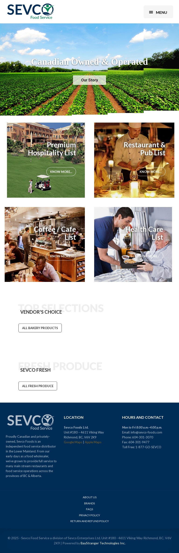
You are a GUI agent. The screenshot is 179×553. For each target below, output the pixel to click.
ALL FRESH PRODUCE (37, 386)
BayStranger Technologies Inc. (103, 543)
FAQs (89, 509)
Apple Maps (93, 442)
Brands (89, 503)
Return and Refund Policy (89, 521)
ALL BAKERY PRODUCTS (40, 329)
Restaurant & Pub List (144, 148)
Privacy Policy (89, 515)
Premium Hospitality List (52, 148)
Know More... (61, 172)
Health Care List (144, 233)
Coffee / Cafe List (55, 233)
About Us (89, 497)
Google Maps (73, 442)
